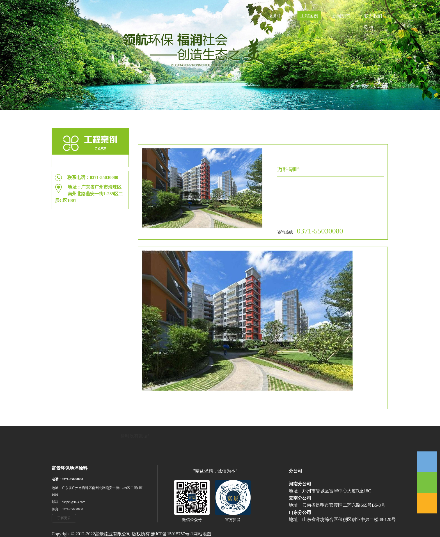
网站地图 (202, 533)
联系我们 (373, 15)
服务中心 (277, 15)
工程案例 (309, 15)
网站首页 (181, 15)
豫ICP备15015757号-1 (172, 533)
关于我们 (213, 15)
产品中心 (245, 15)
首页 (333, 132)
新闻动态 (341, 15)
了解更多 (64, 518)
